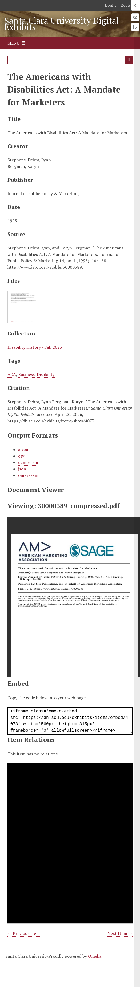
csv (21, 456)
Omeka (94, 956)
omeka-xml (29, 475)
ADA (11, 374)
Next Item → (120, 933)
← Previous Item (23, 933)
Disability (46, 374)
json (22, 469)
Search (129, 60)
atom (23, 450)
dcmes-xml (28, 462)
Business (26, 374)
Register (128, 5)
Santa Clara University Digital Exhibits (61, 24)
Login (110, 5)
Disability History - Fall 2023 (34, 347)
